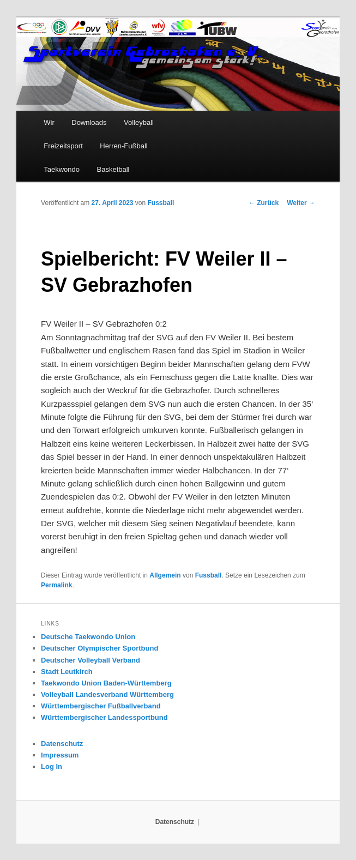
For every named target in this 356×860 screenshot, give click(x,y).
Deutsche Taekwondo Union (88, 637)
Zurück (264, 203)
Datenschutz (62, 743)
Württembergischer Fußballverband (101, 706)
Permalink (56, 585)
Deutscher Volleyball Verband (90, 660)
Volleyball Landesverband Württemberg (107, 694)
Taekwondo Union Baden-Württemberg (106, 683)
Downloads (88, 122)
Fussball (161, 203)
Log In (51, 766)
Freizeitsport (63, 146)
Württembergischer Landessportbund (104, 717)
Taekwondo (62, 169)
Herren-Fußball (123, 146)
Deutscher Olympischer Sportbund (99, 648)
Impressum (60, 755)
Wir (49, 122)
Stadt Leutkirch (67, 671)
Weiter (301, 203)
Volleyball (139, 122)
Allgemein (164, 575)
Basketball (113, 169)
